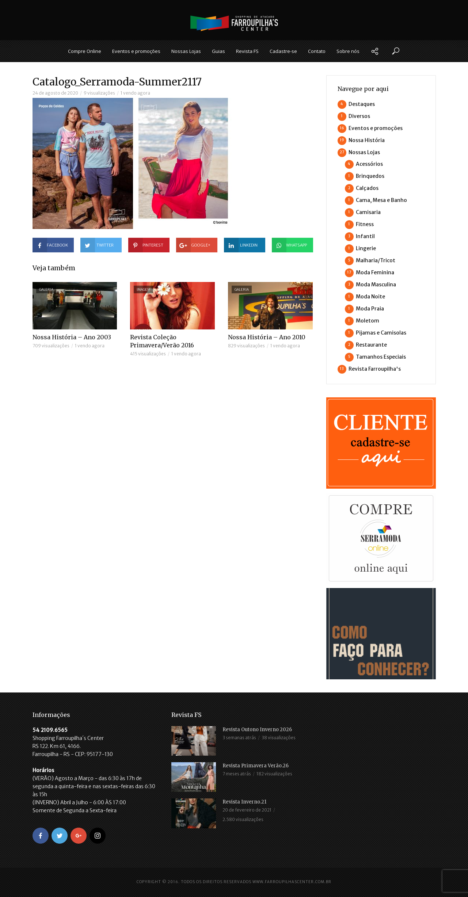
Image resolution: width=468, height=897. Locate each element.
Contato (317, 51)
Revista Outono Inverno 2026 (257, 729)
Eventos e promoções (136, 51)
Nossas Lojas (186, 51)
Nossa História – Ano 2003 (72, 337)
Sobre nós (347, 51)
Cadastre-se (283, 51)
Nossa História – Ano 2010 (266, 337)
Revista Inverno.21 (244, 802)
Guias (218, 51)
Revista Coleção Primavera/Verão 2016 (162, 341)
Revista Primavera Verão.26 (255, 766)
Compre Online (84, 51)
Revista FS (247, 51)
